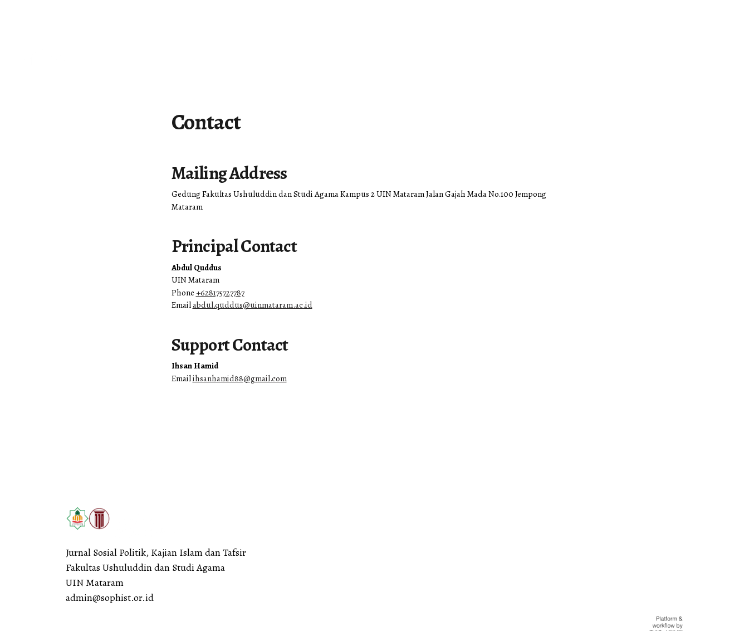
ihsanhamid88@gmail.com (240, 378)
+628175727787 (220, 292)
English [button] (28, 14)
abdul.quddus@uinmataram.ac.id (252, 304)
